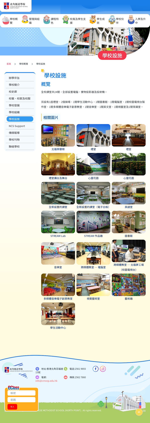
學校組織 (14, 112)
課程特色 (51, 21)
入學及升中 (137, 21)
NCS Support (17, 126)
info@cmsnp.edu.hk (46, 380)
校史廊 (13, 91)
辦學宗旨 (14, 78)
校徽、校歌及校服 (19, 98)
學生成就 (97, 21)
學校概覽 (10, 21)
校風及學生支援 (74, 21)
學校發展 (14, 105)
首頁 (9, 63)
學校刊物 (14, 139)
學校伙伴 (116, 21)
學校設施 (14, 119)
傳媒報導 (14, 133)
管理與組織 (31, 21)
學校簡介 (14, 85)
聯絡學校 (14, 146)
